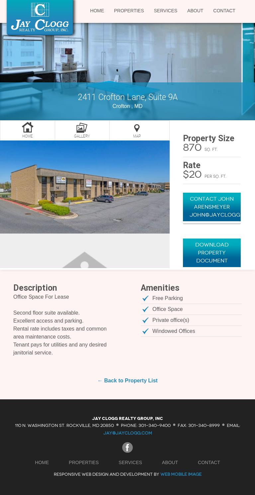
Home (97, 10)
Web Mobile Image (181, 474)
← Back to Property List (127, 380)
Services (166, 10)
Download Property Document (212, 253)
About (195, 10)
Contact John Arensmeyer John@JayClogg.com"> (215, 207)
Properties (129, 10)
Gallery (82, 136)
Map (137, 136)
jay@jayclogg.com (127, 433)
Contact (224, 10)
